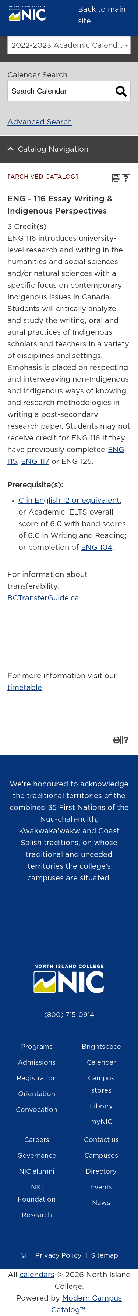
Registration (37, 1078)
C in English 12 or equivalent (69, 500)
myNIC (101, 1122)
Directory (101, 1171)
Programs (37, 1047)
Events (101, 1187)
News (101, 1203)
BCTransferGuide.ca (43, 598)
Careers (36, 1140)
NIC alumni (36, 1171)
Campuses (101, 1156)
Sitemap (104, 1256)
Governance (36, 1156)
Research (37, 1215)
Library (101, 1106)
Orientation (36, 1094)
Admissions (37, 1062)
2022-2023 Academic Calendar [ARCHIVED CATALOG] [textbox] (70, 45)
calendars (37, 1275)
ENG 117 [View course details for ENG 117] (35, 461)
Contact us (101, 1140)
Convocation (36, 1110)
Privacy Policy (58, 1256)
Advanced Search (39, 122)
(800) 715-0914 (69, 1015)
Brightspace (101, 1047)
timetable (24, 687)
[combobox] (69, 45)
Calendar (101, 1062)
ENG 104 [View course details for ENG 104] (96, 547)
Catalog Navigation (53, 149)
